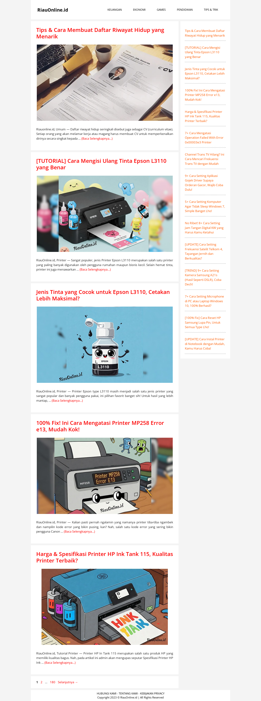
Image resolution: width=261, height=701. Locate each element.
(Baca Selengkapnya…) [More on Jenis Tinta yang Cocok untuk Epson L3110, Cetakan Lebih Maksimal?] (67, 400)
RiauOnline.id (52, 10)
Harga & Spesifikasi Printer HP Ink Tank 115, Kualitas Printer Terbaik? (104, 557)
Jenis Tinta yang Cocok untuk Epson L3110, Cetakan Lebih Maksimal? (103, 295)
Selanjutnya (68, 682)
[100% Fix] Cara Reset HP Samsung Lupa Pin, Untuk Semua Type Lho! (203, 322)
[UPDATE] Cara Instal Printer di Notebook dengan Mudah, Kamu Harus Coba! (205, 343)
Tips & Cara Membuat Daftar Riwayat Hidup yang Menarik (100, 33)
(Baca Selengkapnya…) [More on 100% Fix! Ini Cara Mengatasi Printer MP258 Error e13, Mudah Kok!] (79, 531)
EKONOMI (139, 9)
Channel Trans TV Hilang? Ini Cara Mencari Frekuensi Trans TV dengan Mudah (204, 159)
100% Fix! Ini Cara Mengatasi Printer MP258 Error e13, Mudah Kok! (100, 426)
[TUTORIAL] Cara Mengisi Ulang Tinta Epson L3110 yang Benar (101, 164)
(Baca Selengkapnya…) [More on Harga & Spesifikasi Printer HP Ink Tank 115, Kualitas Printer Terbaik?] (60, 662)
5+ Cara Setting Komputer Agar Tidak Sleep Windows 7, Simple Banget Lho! (205, 206)
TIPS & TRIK (211, 9)
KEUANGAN (114, 9)
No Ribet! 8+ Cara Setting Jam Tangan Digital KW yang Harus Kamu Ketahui (204, 227)
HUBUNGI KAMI (106, 693)
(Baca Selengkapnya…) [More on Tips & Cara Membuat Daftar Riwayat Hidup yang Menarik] (97, 138)
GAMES (161, 9)
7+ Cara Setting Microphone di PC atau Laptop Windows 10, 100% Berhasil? (204, 301)
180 (53, 682)
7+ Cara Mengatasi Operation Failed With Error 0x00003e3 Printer (204, 137)
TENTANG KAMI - (129, 693)
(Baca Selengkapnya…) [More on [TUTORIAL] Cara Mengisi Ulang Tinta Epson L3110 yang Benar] (95, 269)
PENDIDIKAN (185, 9)
